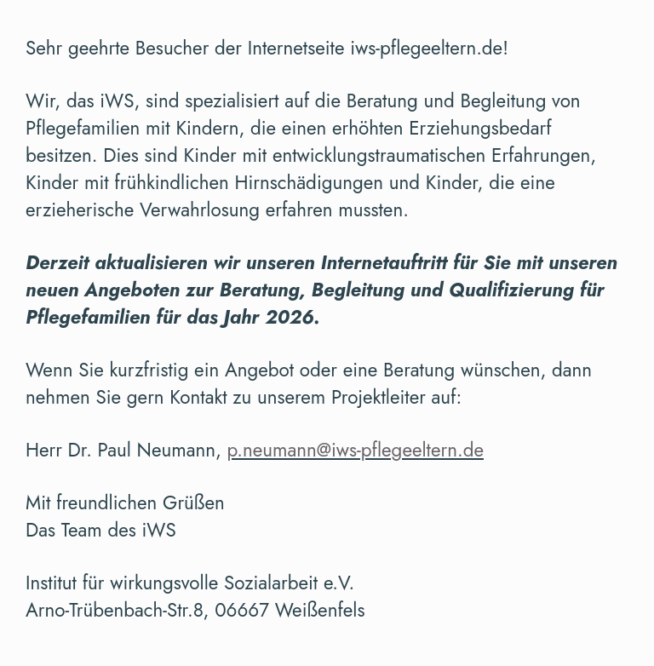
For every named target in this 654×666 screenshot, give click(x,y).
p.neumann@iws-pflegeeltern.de (355, 449)
